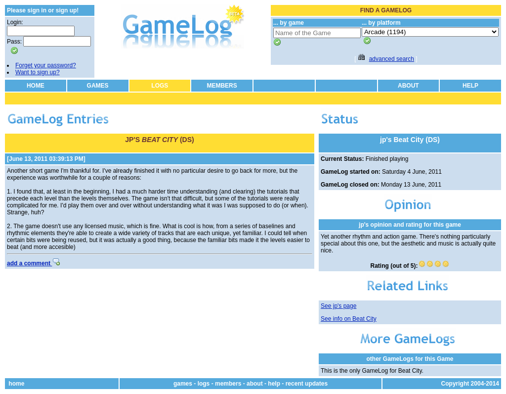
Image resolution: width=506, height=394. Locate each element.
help (274, 383)
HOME (35, 85)
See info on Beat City (349, 318)
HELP (470, 85)
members (228, 383)
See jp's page (338, 305)
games (182, 383)
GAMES (98, 85)
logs (204, 383)
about (255, 383)
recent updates (307, 383)
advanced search (391, 58)
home (16, 383)
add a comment (33, 263)
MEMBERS (222, 85)
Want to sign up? (37, 72)
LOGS (159, 85)
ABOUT (408, 85)
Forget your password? (45, 65)
